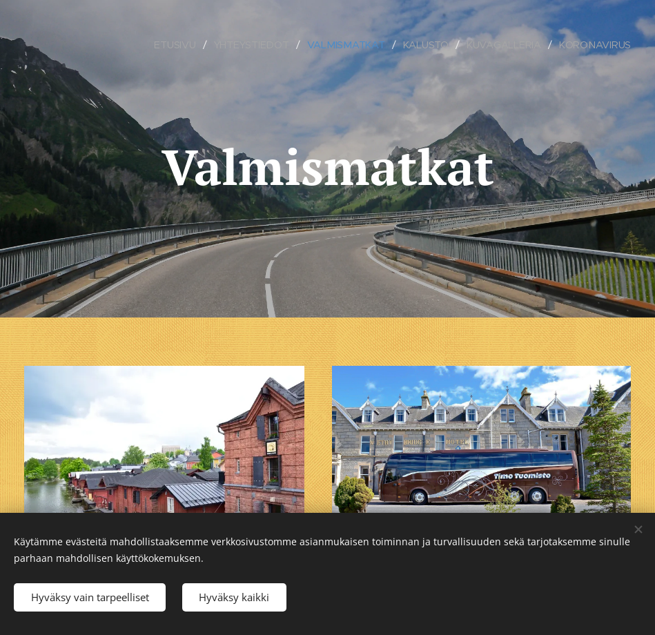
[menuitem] (175, 45)
